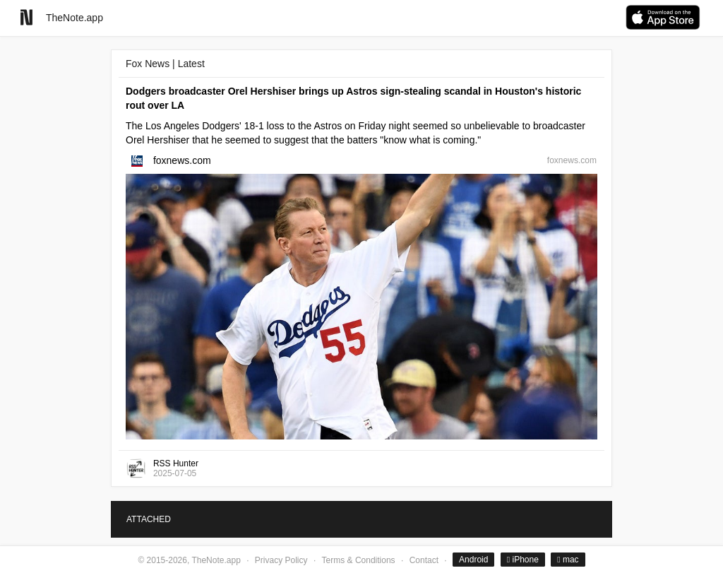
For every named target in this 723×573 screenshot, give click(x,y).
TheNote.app (74, 17)
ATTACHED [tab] (148, 519)
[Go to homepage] (26, 17)
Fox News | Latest (165, 63)
